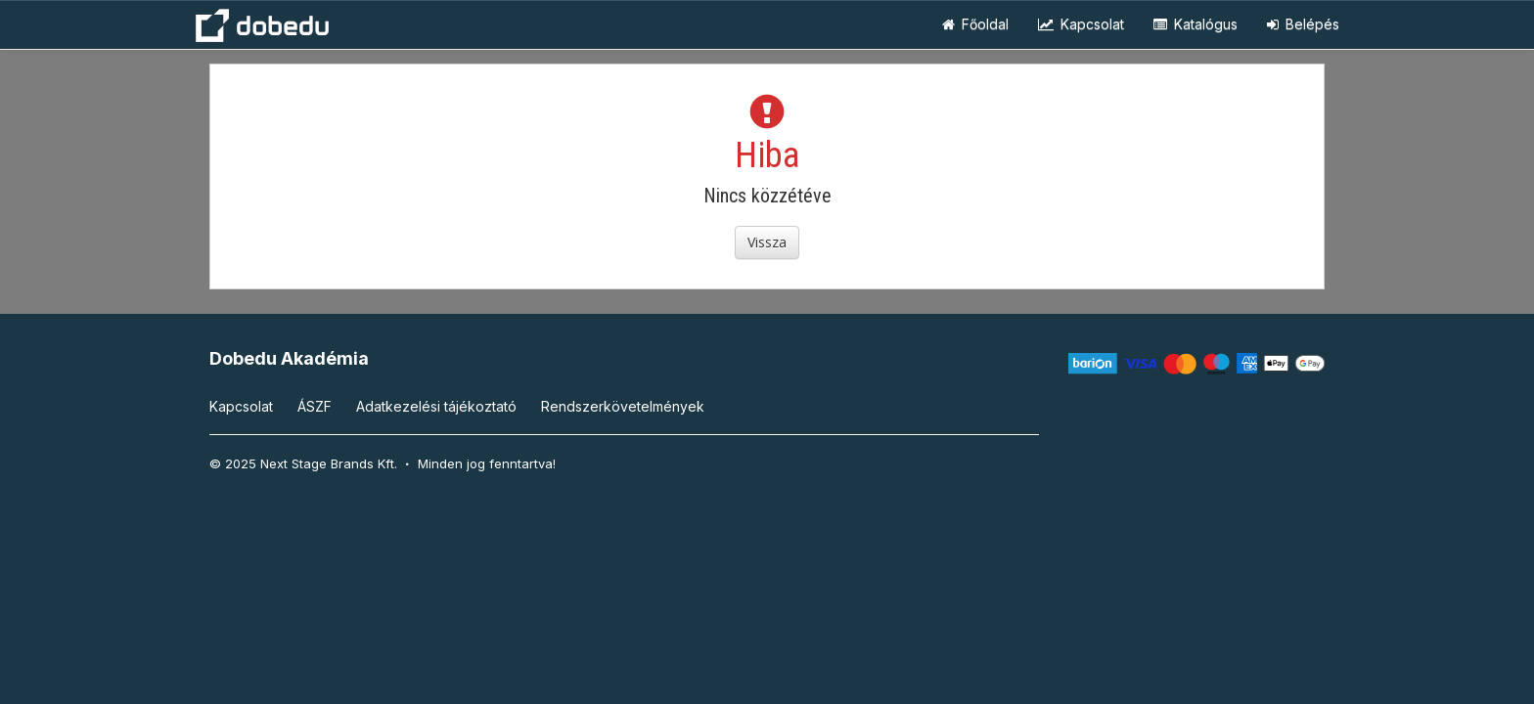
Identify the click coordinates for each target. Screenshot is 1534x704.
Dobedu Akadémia (289, 358)
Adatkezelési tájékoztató (436, 406)
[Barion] (1197, 362)
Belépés (1303, 24)
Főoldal (975, 24)
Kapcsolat (1081, 24)
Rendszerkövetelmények (622, 406)
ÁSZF (314, 406)
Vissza (767, 242)
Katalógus (1195, 24)
